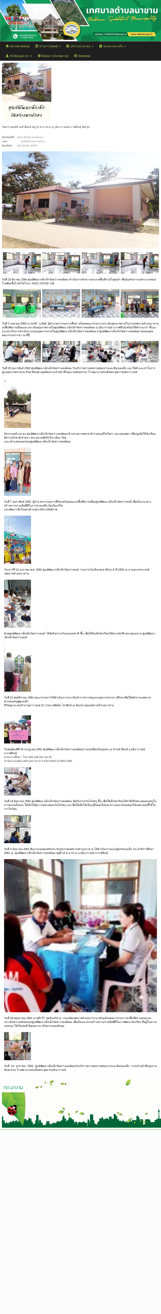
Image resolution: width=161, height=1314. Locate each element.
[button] (14, 199)
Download (82, 55)
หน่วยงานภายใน (112, 46)
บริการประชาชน (80, 46)
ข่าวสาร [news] (48, 46)
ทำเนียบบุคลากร (19, 55)
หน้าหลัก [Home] (17, 46)
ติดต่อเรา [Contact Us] (53, 55)
